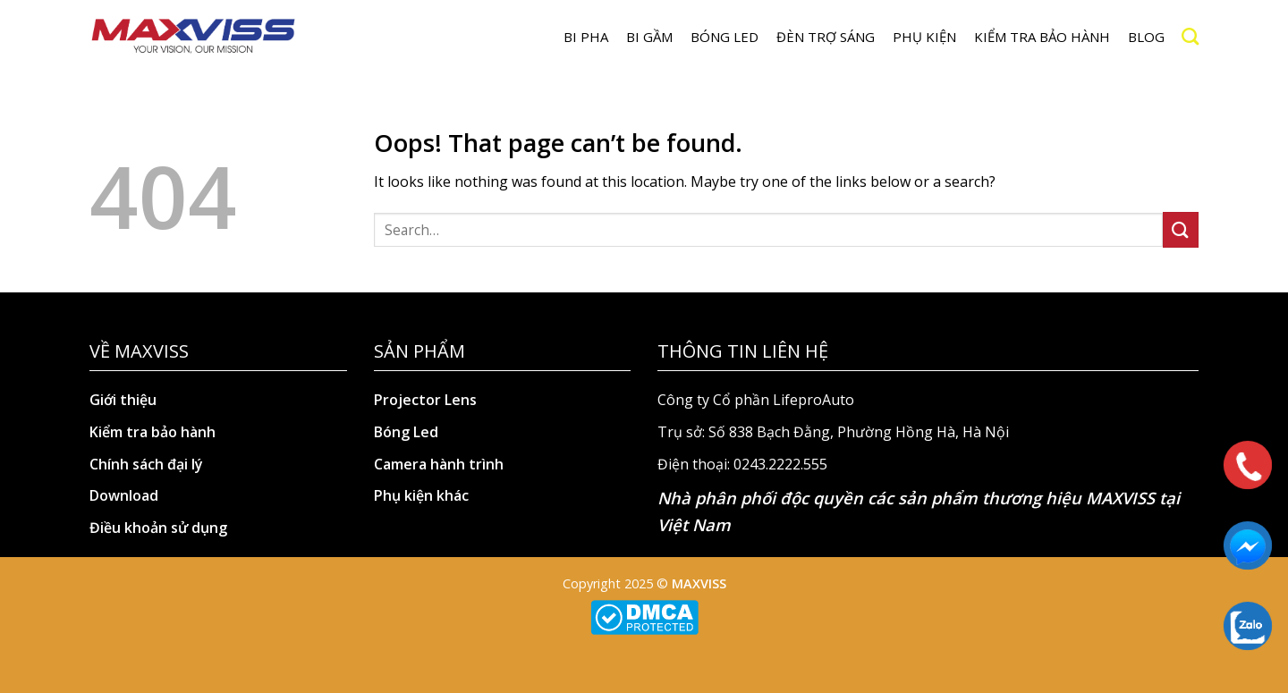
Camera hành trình (439, 464)
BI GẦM (649, 37)
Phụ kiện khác (421, 495)
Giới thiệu (123, 400)
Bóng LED (724, 37)
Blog (1146, 37)
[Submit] (1181, 229)
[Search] (1190, 36)
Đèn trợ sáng (825, 37)
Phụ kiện (924, 37)
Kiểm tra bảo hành (1042, 37)
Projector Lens (425, 400)
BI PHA (586, 37)
